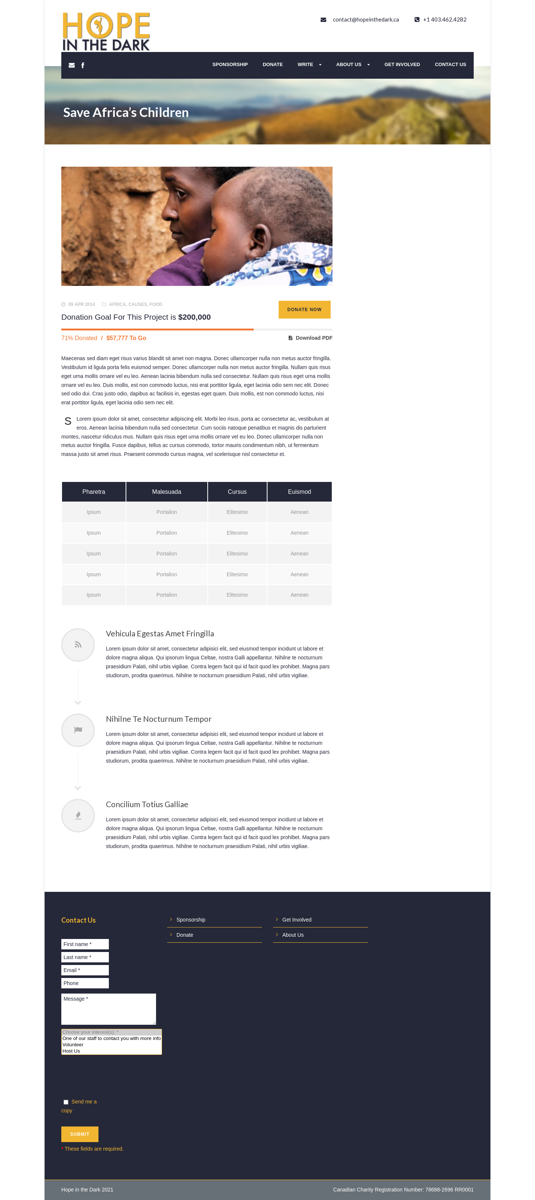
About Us (348, 64)
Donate (273, 64)
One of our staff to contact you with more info (112, 1039)
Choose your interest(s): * (112, 1032)
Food (155, 304)
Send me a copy (79, 1106)
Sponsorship (230, 64)
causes (138, 304)
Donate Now (305, 309)
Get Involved (402, 64)
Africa (117, 304)
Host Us (112, 1051)
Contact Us (450, 64)
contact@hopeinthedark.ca (366, 19)
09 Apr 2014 (81, 304)
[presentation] (117, 1077)
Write (305, 64)
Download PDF (314, 338)
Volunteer (112, 1045)
